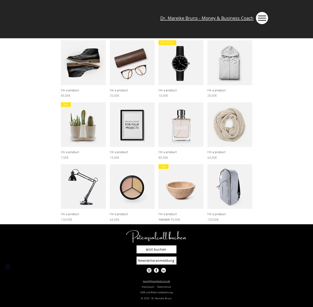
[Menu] (262, 18)
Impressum (148, 287)
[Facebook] (8, 286)
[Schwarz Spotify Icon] (8, 267)
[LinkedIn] (8, 296)
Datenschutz (164, 287)
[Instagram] (8, 276)
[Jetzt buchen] (156, 249)
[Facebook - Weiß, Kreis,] (156, 270)
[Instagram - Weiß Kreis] (149, 270)
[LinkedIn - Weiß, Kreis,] (163, 270)
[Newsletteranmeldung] (156, 261)
